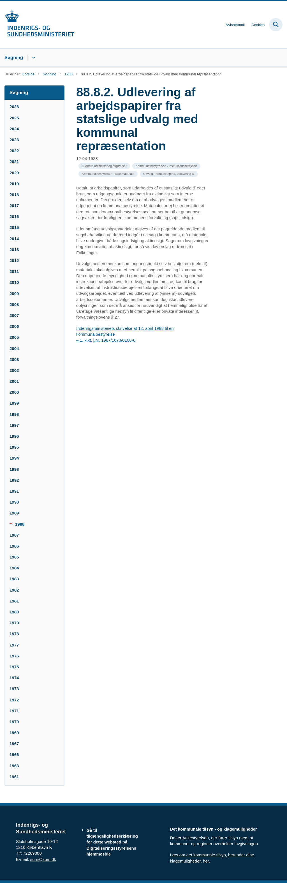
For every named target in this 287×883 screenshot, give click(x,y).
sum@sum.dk (43, 859)
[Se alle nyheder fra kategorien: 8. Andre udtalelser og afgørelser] (104, 166)
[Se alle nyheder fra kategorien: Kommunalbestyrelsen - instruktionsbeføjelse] (166, 166)
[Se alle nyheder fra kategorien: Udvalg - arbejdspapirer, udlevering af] (169, 174)
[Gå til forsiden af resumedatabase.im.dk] (37, 24)
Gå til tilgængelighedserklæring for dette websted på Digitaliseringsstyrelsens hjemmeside (112, 842)
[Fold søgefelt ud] (276, 24)
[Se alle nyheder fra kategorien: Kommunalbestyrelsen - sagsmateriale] (108, 174)
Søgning (13, 57)
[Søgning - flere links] (32, 58)
